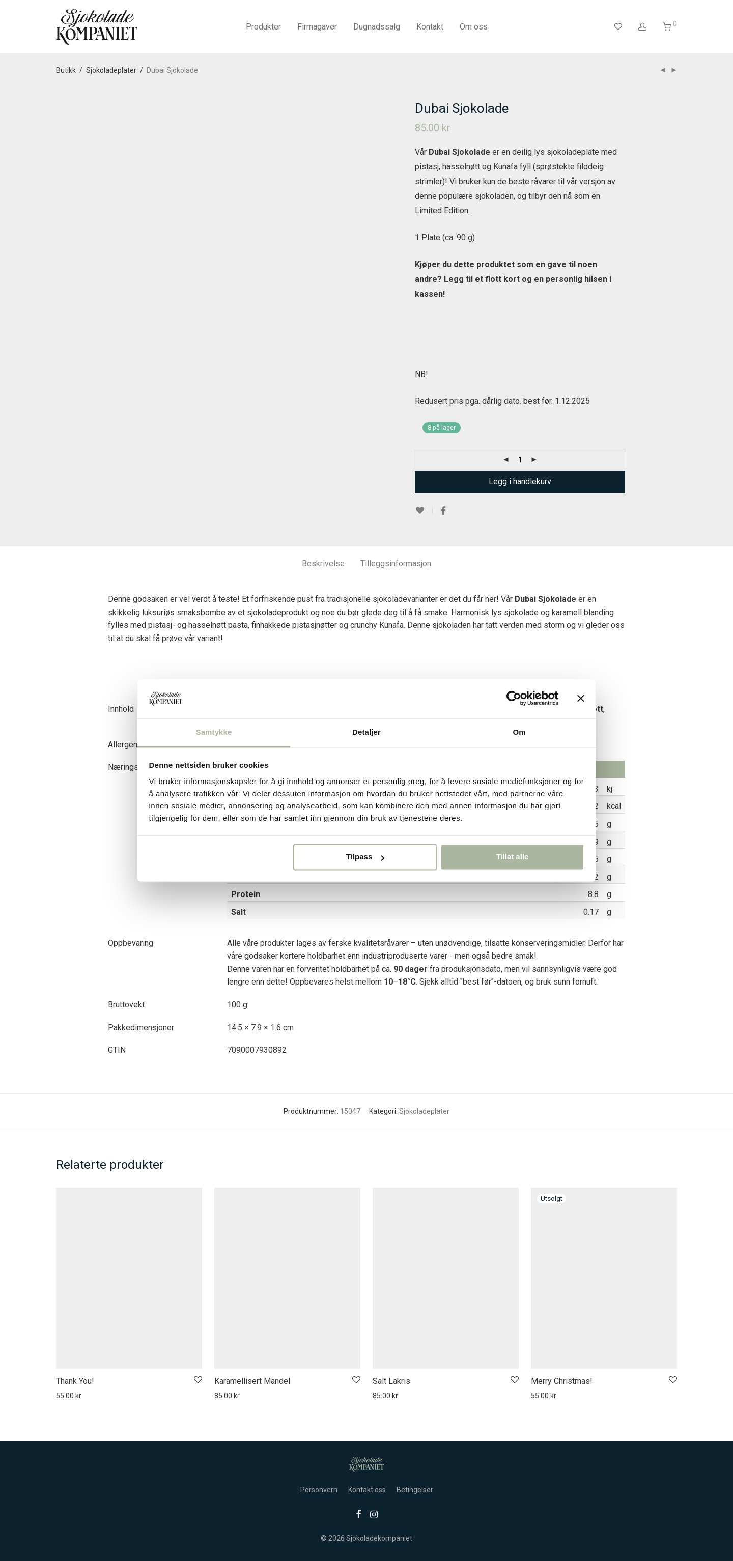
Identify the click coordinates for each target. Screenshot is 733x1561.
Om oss (474, 27)
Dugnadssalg (376, 27)
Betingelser (415, 1490)
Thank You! (75, 1381)
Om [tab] (519, 732)
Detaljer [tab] (366, 732)
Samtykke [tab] (214, 732)
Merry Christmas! (562, 1381)
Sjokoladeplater (111, 70)
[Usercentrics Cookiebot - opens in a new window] (513, 698)
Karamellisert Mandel (252, 1381)
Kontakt (429, 27)
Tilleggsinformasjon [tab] (395, 563)
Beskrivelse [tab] (323, 563)
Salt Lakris (391, 1381)
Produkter (263, 27)
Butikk (66, 70)
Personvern (318, 1490)
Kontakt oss (367, 1490)
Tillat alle (512, 857)
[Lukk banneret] (580, 698)
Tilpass (365, 857)
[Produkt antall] (520, 460)
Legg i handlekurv (520, 481)
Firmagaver (317, 27)
